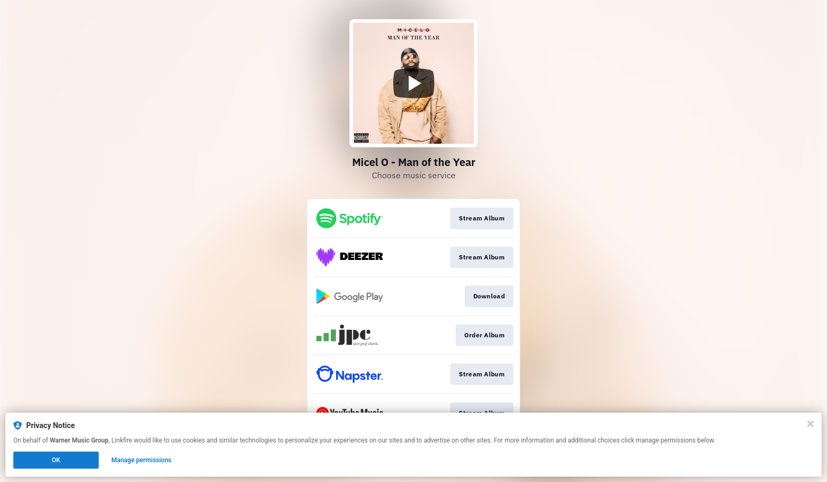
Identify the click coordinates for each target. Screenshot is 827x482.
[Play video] (413, 83)
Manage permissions (142, 460)
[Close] (810, 423)
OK (56, 460)
